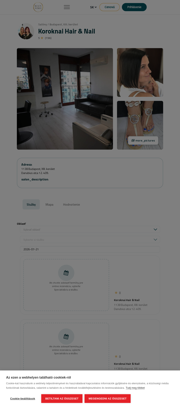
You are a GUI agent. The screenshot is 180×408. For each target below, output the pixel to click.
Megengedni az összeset (108, 398)
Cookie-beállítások (22, 398)
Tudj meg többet (135, 387)
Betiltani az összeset (62, 398)
